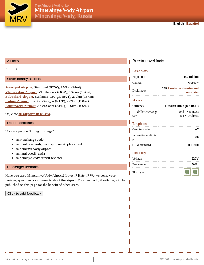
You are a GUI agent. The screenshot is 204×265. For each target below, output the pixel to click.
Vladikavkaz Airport (21, 92)
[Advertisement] (102, 42)
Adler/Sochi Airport (20, 106)
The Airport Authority (52, 5)
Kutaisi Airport (17, 101)
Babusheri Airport (19, 97)
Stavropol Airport (18, 87)
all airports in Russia (34, 114)
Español (192, 23)
